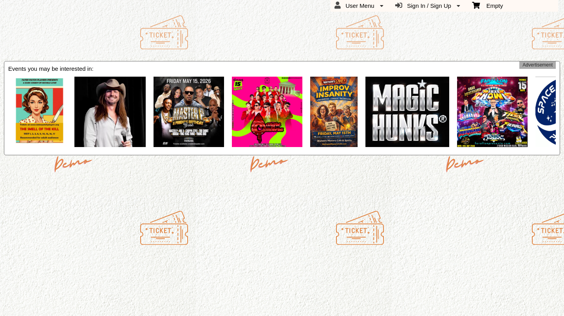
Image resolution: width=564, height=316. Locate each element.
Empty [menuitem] (487, 5)
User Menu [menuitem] (358, 5)
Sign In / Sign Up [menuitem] (427, 5)
